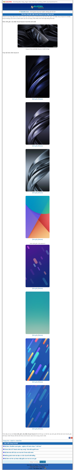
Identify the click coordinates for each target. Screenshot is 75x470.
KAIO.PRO (8, 2)
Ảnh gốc (35, 99)
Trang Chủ (6, 440)
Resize (40, 99)
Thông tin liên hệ (43, 465)
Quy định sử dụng (32, 465)
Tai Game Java (37, 468)
